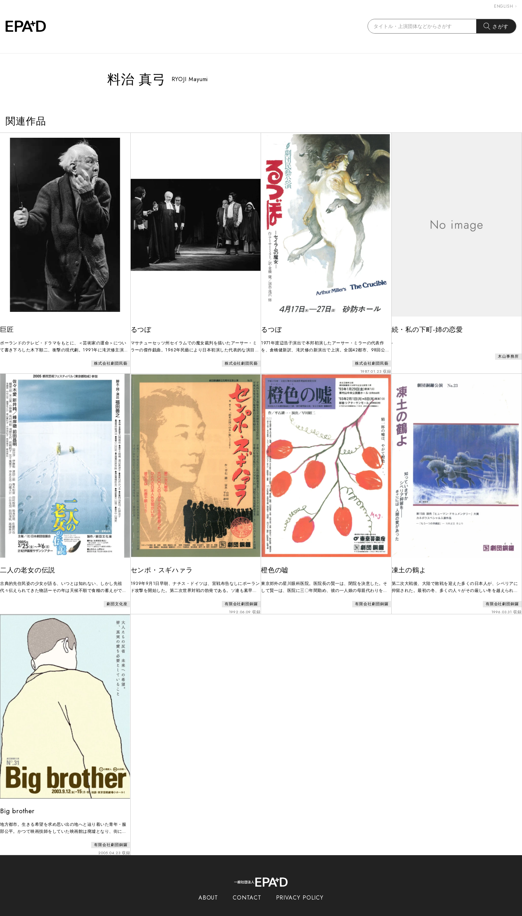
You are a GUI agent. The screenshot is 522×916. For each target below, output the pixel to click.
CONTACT (247, 884)
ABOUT (208, 884)
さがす (496, 26)
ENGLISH (505, 6)
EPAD (254, 912)
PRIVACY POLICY (300, 884)
